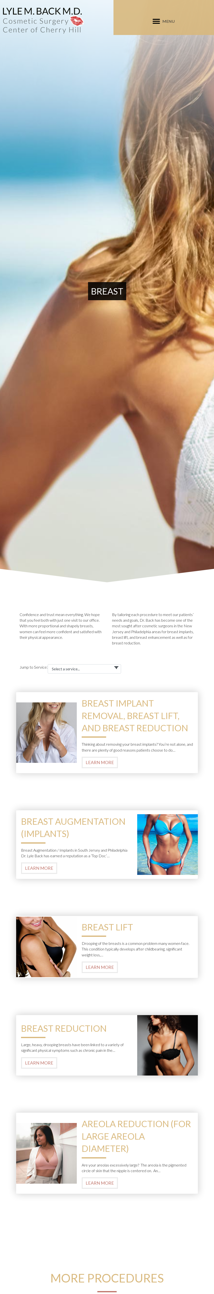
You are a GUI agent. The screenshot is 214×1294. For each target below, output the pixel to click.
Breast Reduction (64, 1028)
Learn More (100, 762)
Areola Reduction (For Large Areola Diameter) (136, 1136)
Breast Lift (107, 927)
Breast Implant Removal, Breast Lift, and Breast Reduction (135, 715)
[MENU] (164, 21)
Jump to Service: (34, 667)
